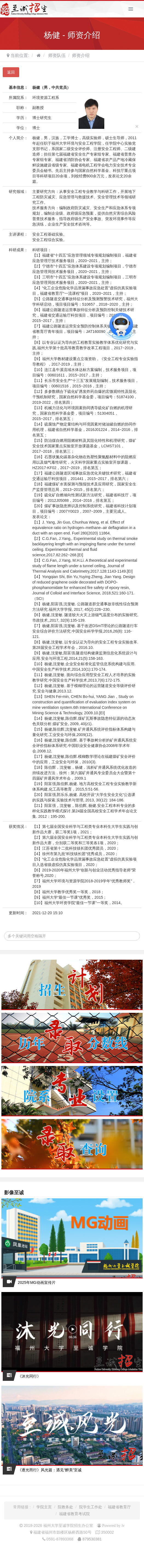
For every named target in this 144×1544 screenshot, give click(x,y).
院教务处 (65, 1507)
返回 (11, 72)
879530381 (92, 1539)
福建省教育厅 (119, 1507)
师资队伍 (56, 55)
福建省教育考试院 (74, 1514)
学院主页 (44, 1507)
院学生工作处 (90, 1507)
